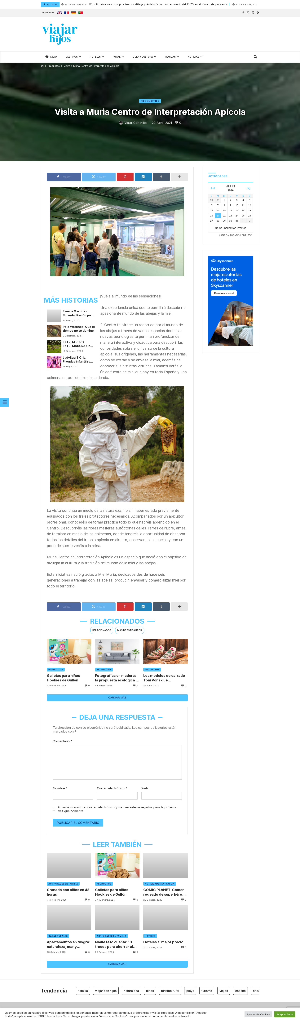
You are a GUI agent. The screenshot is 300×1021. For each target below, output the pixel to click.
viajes (223, 991)
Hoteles (150, 936)
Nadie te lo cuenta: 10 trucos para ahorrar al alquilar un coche (114, 944)
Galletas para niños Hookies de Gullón (63, 677)
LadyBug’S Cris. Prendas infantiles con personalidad (76, 360)
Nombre (60, 788)
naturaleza (131, 991)
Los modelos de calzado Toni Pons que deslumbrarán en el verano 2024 (164, 678)
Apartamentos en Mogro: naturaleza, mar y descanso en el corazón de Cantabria (69, 944)
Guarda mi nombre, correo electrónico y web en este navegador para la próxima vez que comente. (117, 809)
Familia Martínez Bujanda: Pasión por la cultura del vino (77, 313)
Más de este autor (129, 630)
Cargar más (117, 697)
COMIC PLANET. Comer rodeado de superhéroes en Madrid (165, 892)
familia (83, 991)
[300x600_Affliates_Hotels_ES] (230, 345)
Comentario (62, 741)
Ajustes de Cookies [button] (258, 1014)
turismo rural (170, 991)
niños (150, 991)
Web (144, 788)
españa (240, 991)
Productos (54, 66)
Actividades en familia (63, 884)
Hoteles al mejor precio (163, 942)
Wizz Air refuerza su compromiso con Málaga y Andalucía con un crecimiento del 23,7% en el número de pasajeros (144, 4)
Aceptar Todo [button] (284, 1014)
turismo (206, 991)
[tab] (101, 630)
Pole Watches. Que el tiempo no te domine (79, 328)
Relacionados (101, 630)
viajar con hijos (106, 991)
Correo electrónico (112, 788)
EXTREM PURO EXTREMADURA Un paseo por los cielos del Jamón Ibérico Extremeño (78, 344)
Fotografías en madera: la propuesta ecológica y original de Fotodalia (116, 678)
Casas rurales (58, 936)
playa (190, 991)
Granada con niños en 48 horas (68, 891)
